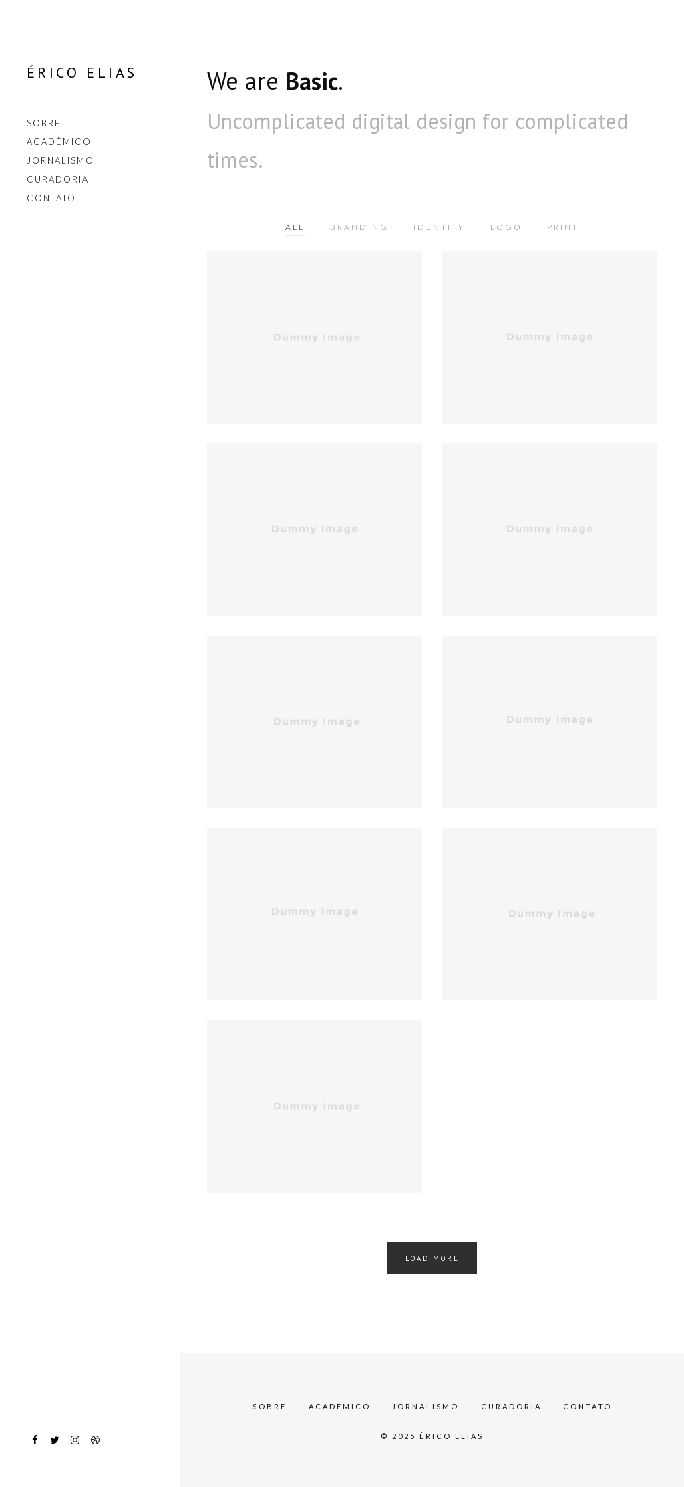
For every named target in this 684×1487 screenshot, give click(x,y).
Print (563, 227)
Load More (432, 1257)
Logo (506, 227)
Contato (51, 198)
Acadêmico (59, 141)
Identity (439, 227)
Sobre (44, 123)
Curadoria (58, 179)
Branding (359, 227)
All (295, 227)
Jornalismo (60, 160)
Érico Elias (82, 72)
